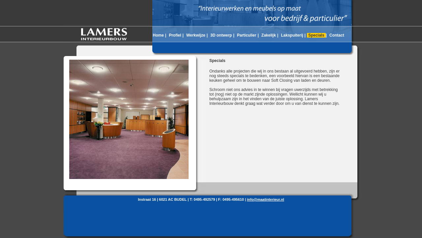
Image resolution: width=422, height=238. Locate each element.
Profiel (175, 35)
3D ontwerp (221, 35)
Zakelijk (268, 35)
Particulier (246, 35)
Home (158, 35)
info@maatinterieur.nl (265, 199)
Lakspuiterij (292, 35)
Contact (336, 35)
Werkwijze (195, 35)
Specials (316, 35)
